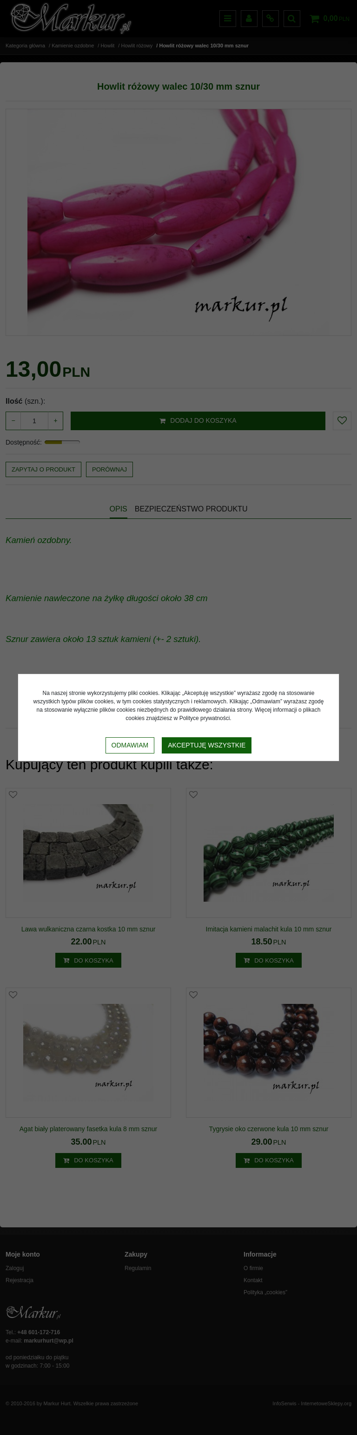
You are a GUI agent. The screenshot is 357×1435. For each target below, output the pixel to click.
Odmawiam (130, 745)
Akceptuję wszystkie (206, 745)
